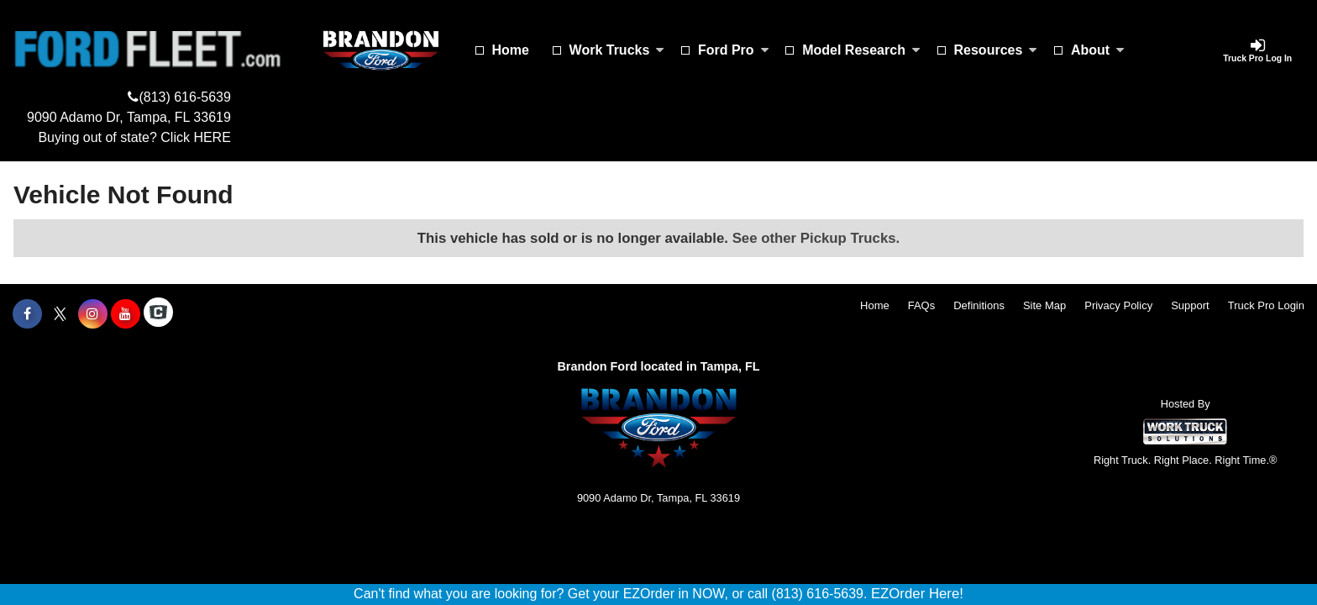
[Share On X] (60, 314)
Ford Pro (733, 50)
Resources (996, 50)
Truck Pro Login (1266, 305)
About (1098, 50)
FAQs (922, 305)
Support (1190, 305)
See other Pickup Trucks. (816, 238)
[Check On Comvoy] (158, 314)
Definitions (979, 305)
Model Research (861, 50)
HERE (211, 137)
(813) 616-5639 (184, 97)
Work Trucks (617, 50)
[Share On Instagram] (93, 314)
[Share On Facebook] (27, 314)
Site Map (1044, 305)
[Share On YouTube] (125, 314)
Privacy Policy (1118, 305)
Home (510, 50)
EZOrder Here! (917, 594)
